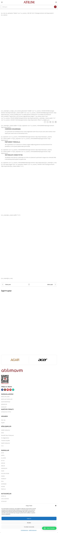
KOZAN (3, 486)
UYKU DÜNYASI (5, 498)
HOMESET (3, 478)
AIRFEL (3, 455)
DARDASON (4, 468)
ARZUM (3, 463)
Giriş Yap (3, 420)
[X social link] (47, 122)
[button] (55, 505)
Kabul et (29, 518)
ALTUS (2, 460)
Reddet (29, 522)
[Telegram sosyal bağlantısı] (56, 122)
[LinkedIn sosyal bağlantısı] (53, 122)
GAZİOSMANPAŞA (5, 401)
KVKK (2, 432)
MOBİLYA (3, 496)
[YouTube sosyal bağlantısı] (8, 390)
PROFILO (3, 489)
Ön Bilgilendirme (24, 530)
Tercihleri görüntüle (29, 527)
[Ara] (29, 6)
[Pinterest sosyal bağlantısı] (50, 122)
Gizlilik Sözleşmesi (32, 530)
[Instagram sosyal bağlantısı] (5, 390)
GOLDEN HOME (5, 473)
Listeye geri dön (29, 284)
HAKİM (3, 476)
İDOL (2, 481)
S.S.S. (2, 445)
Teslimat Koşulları (5, 440)
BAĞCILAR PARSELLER (6, 399)
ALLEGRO (3, 458)
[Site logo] (29, 2)
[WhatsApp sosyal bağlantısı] (13, 390)
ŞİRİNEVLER (4, 404)
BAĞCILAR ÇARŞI (5, 396)
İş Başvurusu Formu (6, 411)
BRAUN (3, 465)
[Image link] (12, 370)
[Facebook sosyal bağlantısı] (45, 122)
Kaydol (2, 422)
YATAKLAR (3, 501)
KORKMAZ (3, 484)
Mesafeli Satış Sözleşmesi (7, 435)
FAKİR (2, 471)
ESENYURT (3, 407)
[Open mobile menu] (1, 2)
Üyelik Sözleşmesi (5, 443)
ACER (2, 453)
